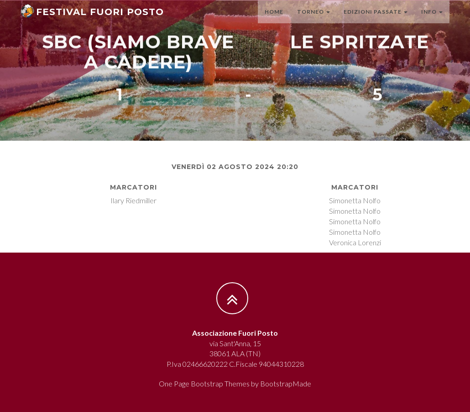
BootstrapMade (285, 383)
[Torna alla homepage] (92, 18)
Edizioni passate (375, 20)
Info (432, 20)
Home (274, 20)
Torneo (313, 20)
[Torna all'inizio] (239, 298)
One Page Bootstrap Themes (204, 383)
